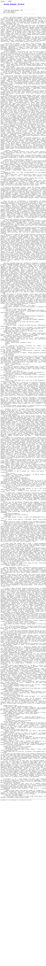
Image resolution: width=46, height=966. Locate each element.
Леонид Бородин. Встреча (14, 4)
